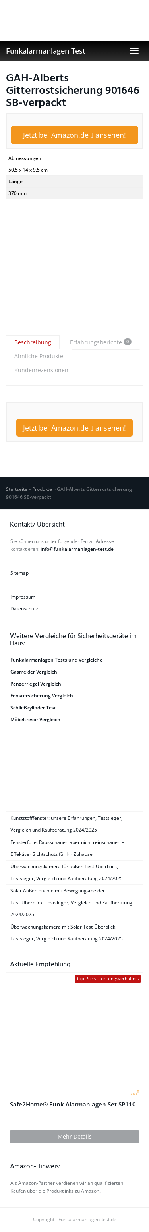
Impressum (22, 596)
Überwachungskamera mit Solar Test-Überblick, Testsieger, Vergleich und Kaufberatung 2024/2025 (66, 932)
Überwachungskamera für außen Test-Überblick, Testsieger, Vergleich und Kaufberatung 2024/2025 (66, 872)
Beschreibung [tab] (32, 342)
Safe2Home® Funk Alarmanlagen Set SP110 (73, 1104)
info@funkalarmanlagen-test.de (77, 549)
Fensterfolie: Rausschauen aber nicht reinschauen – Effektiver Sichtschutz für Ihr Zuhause (67, 848)
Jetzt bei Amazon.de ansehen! (74, 135)
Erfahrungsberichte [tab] (101, 342)
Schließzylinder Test (33, 707)
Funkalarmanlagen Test (45, 51)
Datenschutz (24, 608)
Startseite (16, 489)
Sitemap (19, 573)
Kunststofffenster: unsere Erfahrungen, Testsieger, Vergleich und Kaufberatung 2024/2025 (66, 824)
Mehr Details (75, 1136)
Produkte (42, 489)
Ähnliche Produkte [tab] (38, 356)
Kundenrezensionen (41, 370)
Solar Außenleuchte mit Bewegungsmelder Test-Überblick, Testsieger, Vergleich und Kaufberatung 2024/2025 (71, 902)
